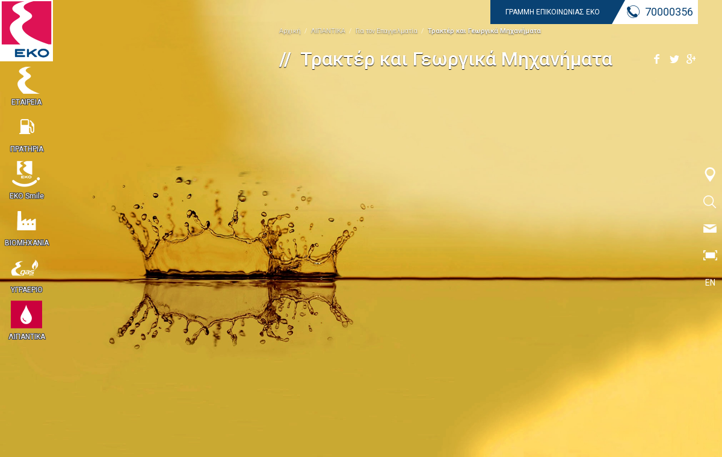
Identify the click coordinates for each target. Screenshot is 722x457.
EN (710, 282)
